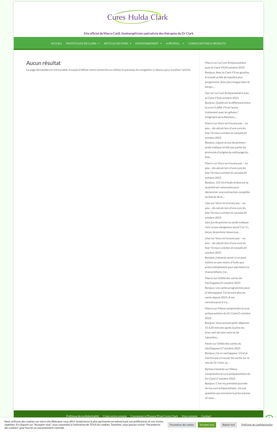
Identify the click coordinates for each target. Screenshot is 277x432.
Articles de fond (116, 43)
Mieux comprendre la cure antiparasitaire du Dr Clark (227, 373)
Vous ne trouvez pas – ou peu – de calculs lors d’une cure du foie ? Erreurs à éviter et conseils (226, 127)
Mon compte (189, 416)
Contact (206, 416)
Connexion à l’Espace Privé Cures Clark (154, 416)
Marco (209, 62)
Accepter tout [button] (207, 424)
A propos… (173, 43)
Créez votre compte (115, 416)
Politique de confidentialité (82, 416)
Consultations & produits (207, 43)
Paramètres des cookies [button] (182, 424)
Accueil (56, 43)
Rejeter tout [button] (229, 424)
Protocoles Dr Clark (81, 43)
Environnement (147, 43)
